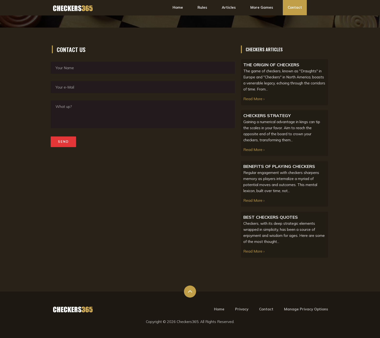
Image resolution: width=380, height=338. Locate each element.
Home (178, 7)
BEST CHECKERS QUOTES (270, 217)
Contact (295, 7)
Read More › (253, 98)
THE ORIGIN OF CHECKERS (271, 65)
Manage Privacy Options (306, 309)
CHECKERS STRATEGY (267, 115)
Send (63, 141)
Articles (229, 7)
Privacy (241, 309)
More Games (261, 7)
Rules (202, 7)
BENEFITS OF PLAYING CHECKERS (279, 166)
